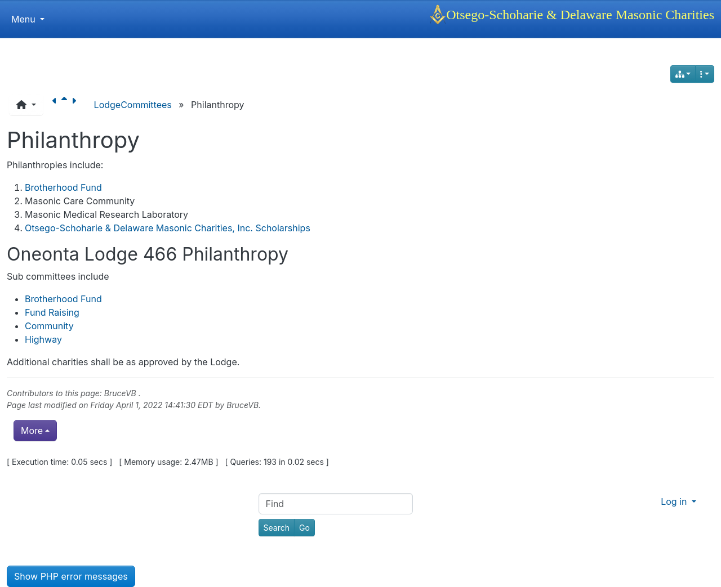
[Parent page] (66, 104)
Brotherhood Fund (63, 187)
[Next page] (76, 104)
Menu (27, 19)
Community (49, 325)
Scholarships (282, 228)
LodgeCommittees (133, 104)
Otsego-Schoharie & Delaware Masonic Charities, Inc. (139, 228)
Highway (43, 339)
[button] (26, 104)
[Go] (304, 527)
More (32, 430)
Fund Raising (52, 312)
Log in (675, 501)
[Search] (277, 527)
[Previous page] (56, 104)
